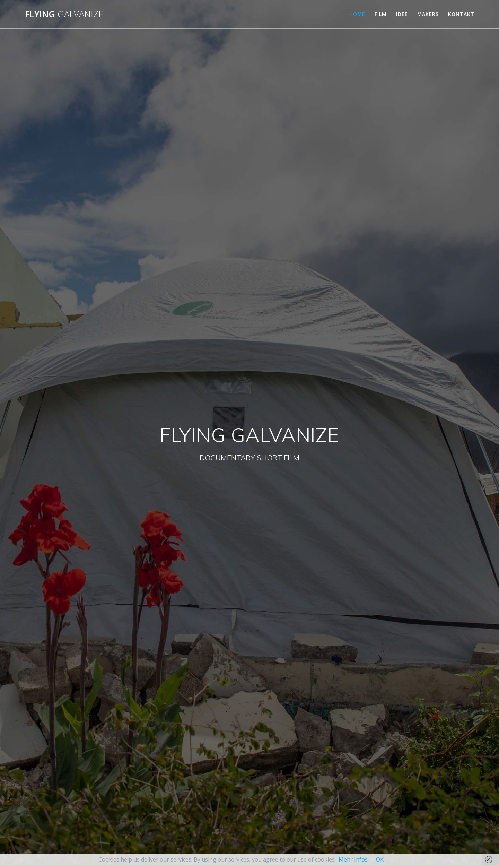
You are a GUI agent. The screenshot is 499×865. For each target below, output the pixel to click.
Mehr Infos (353, 859)
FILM (381, 14)
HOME (357, 14)
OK (380, 859)
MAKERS (428, 14)
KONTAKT (461, 14)
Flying (64, 14)
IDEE (402, 14)
